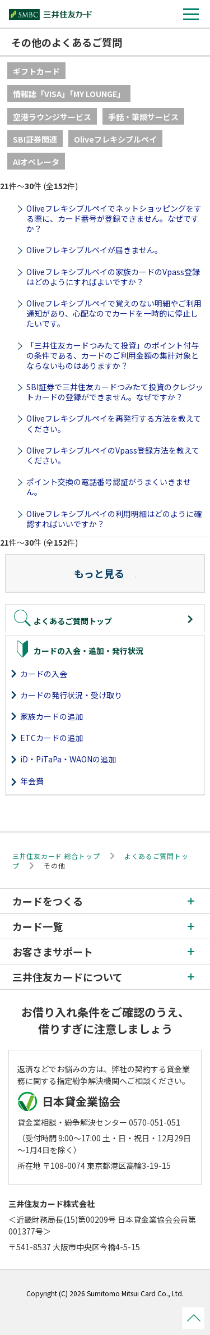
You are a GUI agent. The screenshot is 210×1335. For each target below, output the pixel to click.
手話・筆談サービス (143, 116)
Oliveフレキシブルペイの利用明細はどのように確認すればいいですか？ (114, 518)
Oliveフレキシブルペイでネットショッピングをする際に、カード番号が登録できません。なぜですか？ (114, 218)
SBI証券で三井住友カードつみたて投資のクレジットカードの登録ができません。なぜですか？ (114, 392)
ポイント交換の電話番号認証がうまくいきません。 (108, 486)
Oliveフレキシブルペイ (115, 139)
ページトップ (193, 1318)
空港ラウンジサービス (52, 116)
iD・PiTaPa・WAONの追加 (68, 759)
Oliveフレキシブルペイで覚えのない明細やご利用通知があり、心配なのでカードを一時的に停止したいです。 (114, 313)
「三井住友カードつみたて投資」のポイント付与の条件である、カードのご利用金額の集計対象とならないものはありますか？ (112, 355)
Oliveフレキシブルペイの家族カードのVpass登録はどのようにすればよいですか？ (113, 276)
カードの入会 (43, 673)
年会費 (32, 781)
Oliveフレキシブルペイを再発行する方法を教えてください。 (113, 423)
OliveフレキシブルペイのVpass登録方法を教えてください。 (112, 455)
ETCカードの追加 (51, 737)
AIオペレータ (36, 161)
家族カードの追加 (51, 716)
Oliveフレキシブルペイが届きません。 (94, 249)
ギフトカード (36, 71)
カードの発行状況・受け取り (71, 695)
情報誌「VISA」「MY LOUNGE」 (69, 93)
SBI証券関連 (35, 139)
